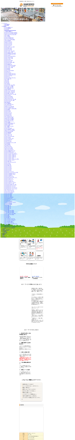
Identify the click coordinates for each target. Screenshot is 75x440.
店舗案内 (37, 251)
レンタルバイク (38, 240)
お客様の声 (30, 250)
